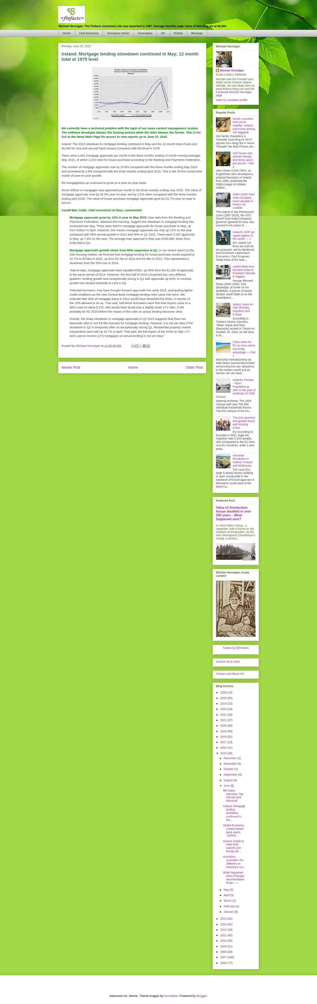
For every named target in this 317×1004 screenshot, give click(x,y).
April (227, 895)
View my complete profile (231, 100)
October (229, 769)
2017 (223, 742)
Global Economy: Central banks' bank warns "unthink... (234, 830)
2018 (223, 736)
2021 (223, 720)
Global (178, 33)
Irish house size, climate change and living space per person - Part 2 (243, 160)
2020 (223, 725)
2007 (223, 957)
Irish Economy (89, 33)
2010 (223, 940)
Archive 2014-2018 (228, 661)
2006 (223, 963)
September (231, 774)
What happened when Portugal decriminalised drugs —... (233, 877)
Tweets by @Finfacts (236, 648)
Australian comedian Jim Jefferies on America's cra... (234, 861)
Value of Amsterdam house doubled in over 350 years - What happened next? (233, 513)
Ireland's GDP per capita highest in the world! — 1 (244, 235)
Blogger (202, 996)
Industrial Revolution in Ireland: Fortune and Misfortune (243, 460)
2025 (223, 698)
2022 (223, 714)
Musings (197, 33)
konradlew (171, 996)
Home (67, 33)
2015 (223, 753)
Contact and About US (230, 673)
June (227, 785)
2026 (223, 692)
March (228, 900)
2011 (223, 935)
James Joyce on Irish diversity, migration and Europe (243, 309)
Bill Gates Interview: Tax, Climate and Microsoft (233, 795)
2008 (223, 951)
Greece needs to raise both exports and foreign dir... (233, 846)
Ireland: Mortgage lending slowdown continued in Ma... (234, 812)
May (227, 889)
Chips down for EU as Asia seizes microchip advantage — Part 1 (244, 348)
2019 (223, 731)
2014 (223, 918)
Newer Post (70, 367)
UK (163, 33)
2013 (223, 924)
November (230, 763)
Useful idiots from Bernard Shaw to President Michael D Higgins (244, 271)
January (229, 911)
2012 (223, 929)
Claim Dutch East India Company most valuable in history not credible (244, 201)
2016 (223, 747)
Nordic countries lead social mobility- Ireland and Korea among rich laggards (244, 125)
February (230, 906)
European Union (118, 33)
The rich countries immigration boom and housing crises (244, 422)
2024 (223, 703)
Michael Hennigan (232, 70)
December (230, 758)
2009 (223, 946)
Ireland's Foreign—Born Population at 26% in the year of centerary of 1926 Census (235, 388)
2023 (223, 709)
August (228, 780)
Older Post (194, 367)
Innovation (145, 33)
